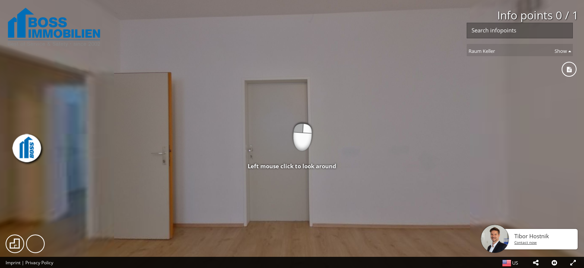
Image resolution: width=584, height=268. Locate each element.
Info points (537, 15)
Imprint (13, 262)
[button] (535, 262)
